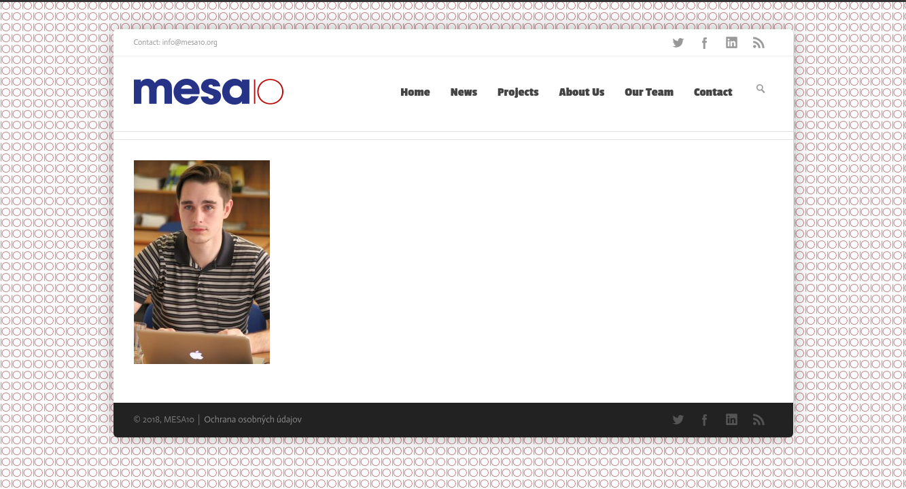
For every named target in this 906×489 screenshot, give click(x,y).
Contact (713, 92)
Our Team (649, 92)
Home (415, 92)
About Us (582, 92)
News (464, 92)
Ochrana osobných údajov (253, 419)
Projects (518, 92)
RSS (759, 42)
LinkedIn (732, 42)
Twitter (677, 42)
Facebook (704, 42)
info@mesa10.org (189, 42)
